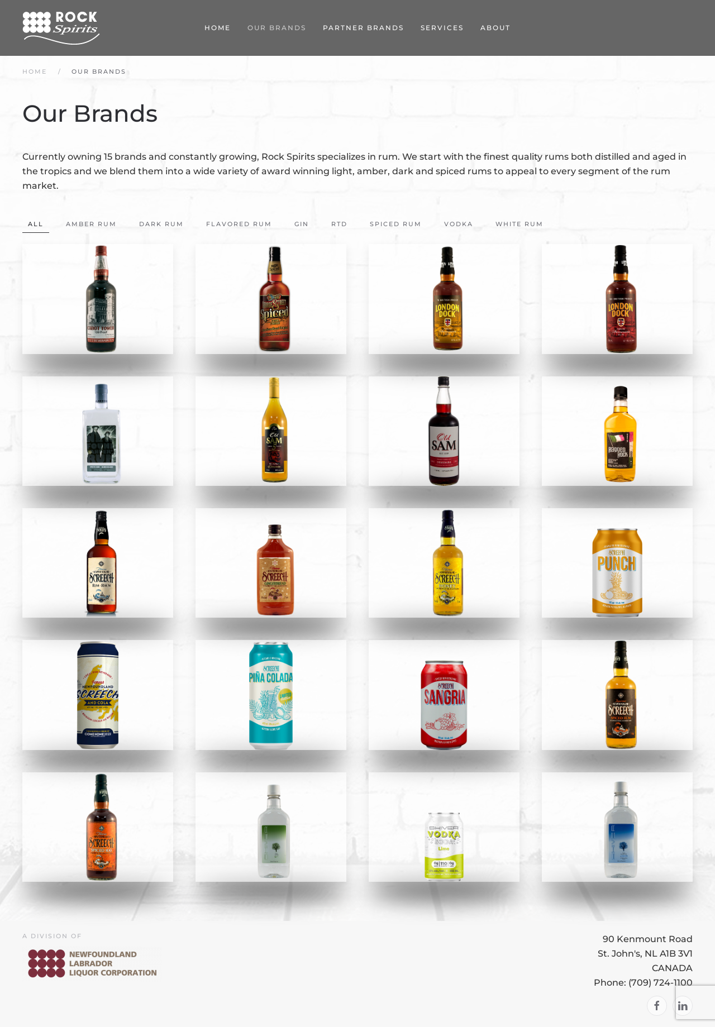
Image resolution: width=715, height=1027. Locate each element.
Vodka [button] (458, 224)
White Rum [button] (519, 224)
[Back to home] (61, 28)
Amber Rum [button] (91, 224)
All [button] (36, 224)
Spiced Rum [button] (396, 224)
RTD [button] (339, 224)
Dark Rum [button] (161, 224)
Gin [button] (301, 224)
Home (217, 27)
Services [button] (442, 27)
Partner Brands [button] (363, 27)
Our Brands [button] (276, 27)
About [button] (495, 27)
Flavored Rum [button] (239, 224)
